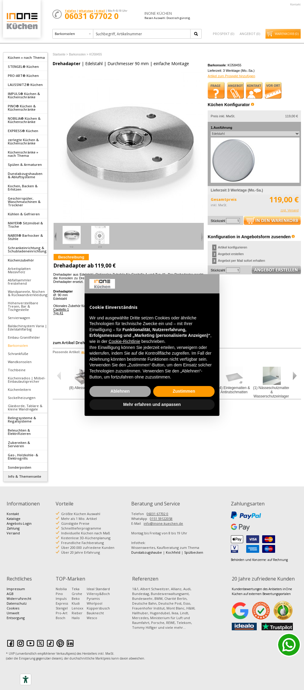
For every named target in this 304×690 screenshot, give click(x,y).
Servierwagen (19, 317)
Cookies (13, 608)
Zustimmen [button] (184, 391)
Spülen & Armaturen (25, 164)
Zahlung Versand (13, 530)
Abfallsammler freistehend (19, 281)
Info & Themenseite (24, 476)
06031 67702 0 (157, 513)
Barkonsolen (18, 345)
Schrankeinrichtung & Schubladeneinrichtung (27, 249)
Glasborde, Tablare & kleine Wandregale (25, 407)
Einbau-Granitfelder (24, 337)
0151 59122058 (161, 518)
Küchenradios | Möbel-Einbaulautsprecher (26, 379)
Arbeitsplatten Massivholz (19, 270)
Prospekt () (223, 33)
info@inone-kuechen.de (163, 523)
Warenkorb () (287, 34)
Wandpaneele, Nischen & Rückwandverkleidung (27, 293)
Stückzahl (218, 221)
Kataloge (13, 518)
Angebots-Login (19, 523)
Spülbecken (193, 552)
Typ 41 (58, 313)
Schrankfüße (18, 353)
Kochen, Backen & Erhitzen (23, 187)
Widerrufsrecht (19, 598)
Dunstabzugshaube (146, 552)
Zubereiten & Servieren (19, 444)
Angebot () (250, 33)
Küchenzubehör (21, 260)
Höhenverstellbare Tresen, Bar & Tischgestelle (23, 306)
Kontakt (295, 4)
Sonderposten (19, 467)
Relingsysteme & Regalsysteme (22, 419)
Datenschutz (17, 603)
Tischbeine (17, 370)
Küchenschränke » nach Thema (23, 154)
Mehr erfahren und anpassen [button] (152, 404)
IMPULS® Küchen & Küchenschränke (24, 95)
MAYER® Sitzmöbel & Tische (25, 225)
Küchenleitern (19, 389)
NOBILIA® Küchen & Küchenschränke (24, 120)
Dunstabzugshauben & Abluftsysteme (25, 175)
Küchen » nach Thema (26, 57)
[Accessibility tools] (25, 679)
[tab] (25, 57)
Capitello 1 (61, 309)
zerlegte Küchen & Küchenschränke (23, 141)
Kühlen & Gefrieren (24, 214)
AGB (10, 593)
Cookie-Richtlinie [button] (124, 341)
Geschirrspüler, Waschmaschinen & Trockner (24, 201)
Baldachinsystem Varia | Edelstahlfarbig (27, 327)
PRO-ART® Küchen (23, 75)
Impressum (16, 589)
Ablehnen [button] (120, 391)
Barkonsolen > (78, 54)
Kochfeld (173, 552)
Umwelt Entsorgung (16, 615)
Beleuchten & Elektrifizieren (19, 432)
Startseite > (60, 54)
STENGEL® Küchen (23, 66)
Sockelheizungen (22, 397)
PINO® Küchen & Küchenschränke (22, 108)
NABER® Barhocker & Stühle (25, 237)
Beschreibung (71, 257)
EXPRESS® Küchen (23, 130)
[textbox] (142, 34)
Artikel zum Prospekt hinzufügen (231, 76)
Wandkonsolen (20, 361)
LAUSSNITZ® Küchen (25, 84)
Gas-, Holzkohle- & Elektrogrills (23, 457)
